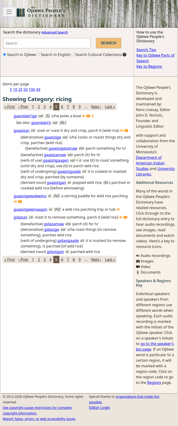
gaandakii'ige (25, 115)
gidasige (51, 229)
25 (20, 89)
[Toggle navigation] (9, 11)
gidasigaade (68, 240)
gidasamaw (54, 223)
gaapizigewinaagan (30, 209)
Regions (154, 382)
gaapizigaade (69, 171)
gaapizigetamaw (63, 148)
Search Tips (146, 49)
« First (9, 106)
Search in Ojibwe (19, 54)
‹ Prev (23, 106)
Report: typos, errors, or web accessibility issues (39, 419)
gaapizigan (56, 182)
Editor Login (99, 407)
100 (32, 89)
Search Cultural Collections (96, 54)
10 (15, 89)
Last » (110, 106)
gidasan (20, 217)
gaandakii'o (41, 122)
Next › (96, 106)
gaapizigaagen (56, 160)
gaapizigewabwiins (30, 195)
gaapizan (21, 130)
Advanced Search (54, 32)
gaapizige (52, 137)
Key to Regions (149, 66)
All (38, 89)
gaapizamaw (55, 154)
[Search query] (46, 43)
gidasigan (55, 251)
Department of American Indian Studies (150, 163)
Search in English (53, 54)
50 (25, 89)
